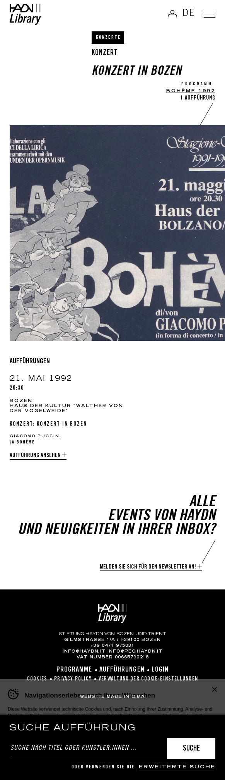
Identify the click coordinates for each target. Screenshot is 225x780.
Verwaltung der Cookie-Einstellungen (148, 679)
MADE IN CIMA (126, 697)
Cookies (37, 679)
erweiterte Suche (177, 767)
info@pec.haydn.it (135, 652)
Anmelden (172, 13)
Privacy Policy (73, 679)
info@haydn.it (84, 652)
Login (160, 670)
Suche (191, 749)
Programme (74, 670)
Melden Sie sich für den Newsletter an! (148, 567)
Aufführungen (122, 670)
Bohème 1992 (190, 91)
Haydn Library (25, 14)
